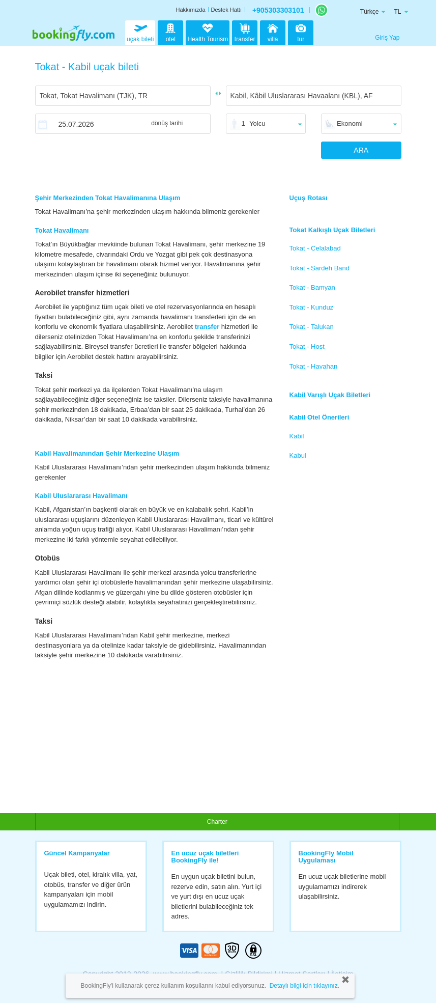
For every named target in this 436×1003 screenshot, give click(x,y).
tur (301, 31)
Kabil (296, 436)
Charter (217, 821)
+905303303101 (278, 10)
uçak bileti (140, 31)
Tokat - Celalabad (315, 248)
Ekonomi (350, 123)
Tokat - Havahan (313, 366)
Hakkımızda (190, 10)
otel (170, 31)
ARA (361, 150)
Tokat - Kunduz (311, 307)
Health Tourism (207, 33)
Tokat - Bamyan (312, 287)
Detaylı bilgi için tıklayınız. (304, 985)
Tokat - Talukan (311, 326)
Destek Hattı (226, 10)
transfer (245, 31)
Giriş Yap (387, 37)
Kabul (297, 455)
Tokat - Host (307, 346)
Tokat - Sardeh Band (319, 268)
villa (273, 31)
